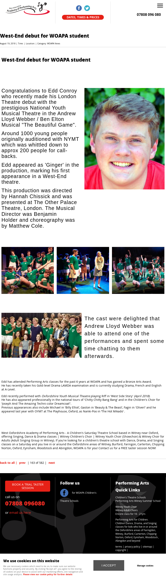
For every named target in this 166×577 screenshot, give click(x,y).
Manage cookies (145, 565)
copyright (120, 550)
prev (22, 463)
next (52, 463)
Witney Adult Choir (125, 510)
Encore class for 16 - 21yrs (130, 513)
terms (118, 546)
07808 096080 (25, 503)
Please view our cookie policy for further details (47, 574)
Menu (137, 6)
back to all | (8, 463)
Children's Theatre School (130, 497)
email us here (20, 512)
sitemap (147, 546)
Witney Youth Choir (126, 506)
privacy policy (132, 546)
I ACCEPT (109, 565)
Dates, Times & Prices (83, 17)
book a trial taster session (27, 486)
